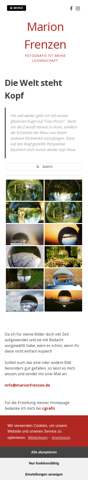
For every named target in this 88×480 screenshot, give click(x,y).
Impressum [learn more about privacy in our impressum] (61, 438)
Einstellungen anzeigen (44, 474)
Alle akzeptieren (44, 452)
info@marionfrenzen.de (27, 385)
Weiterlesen (38, 438)
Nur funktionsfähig (44, 463)
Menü (16, 8)
